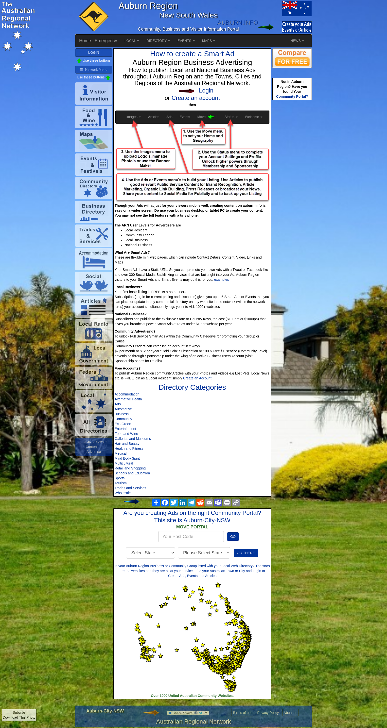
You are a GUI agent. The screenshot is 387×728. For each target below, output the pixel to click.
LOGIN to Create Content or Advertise (93, 447)
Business (122, 414)
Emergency (106, 40)
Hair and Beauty (127, 444)
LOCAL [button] (131, 41)
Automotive (123, 409)
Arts (118, 404)
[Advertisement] (292, 179)
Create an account (196, 97)
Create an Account (197, 378)
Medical (120, 453)
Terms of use (242, 713)
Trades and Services (130, 488)
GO (233, 537)
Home (85, 40)
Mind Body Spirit (127, 458)
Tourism (121, 483)
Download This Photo (19, 717)
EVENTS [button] (186, 41)
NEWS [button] (297, 41)
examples (221, 279)
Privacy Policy (268, 713)
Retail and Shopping (130, 468)
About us (290, 713)
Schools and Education (132, 473)
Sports (119, 478)
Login (206, 90)
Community (123, 419)
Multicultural (124, 463)
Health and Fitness (129, 448)
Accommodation (127, 394)
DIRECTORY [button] (158, 41)
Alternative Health (128, 399)
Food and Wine (126, 434)
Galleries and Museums (133, 439)
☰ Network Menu (93, 70)
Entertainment (125, 429)
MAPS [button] (208, 41)
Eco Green (123, 424)
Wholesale (123, 493)
